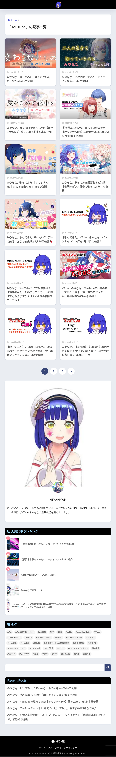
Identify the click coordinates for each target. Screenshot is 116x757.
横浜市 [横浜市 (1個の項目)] (45, 654)
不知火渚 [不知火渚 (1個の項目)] (95, 648)
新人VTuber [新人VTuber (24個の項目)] (24, 654)
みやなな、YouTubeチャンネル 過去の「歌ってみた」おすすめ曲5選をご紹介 (52, 708)
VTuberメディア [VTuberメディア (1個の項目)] (14, 637)
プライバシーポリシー (66, 748)
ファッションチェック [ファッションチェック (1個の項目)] (16, 648)
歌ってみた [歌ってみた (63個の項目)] (65, 654)
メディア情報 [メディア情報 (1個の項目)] (34, 648)
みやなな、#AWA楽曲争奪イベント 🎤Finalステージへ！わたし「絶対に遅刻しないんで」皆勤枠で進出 (56, 717)
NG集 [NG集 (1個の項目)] (60, 632)
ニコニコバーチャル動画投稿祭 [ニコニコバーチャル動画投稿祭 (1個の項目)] (56, 643)
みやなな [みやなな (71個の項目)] (58, 637)
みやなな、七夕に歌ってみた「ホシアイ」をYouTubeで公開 (42, 695)
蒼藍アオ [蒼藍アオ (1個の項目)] (86, 654)
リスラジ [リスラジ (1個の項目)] (60, 648)
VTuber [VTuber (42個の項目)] (97, 632)
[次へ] (71, 371)
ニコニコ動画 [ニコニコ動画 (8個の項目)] (78, 643)
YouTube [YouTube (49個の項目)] (28, 637)
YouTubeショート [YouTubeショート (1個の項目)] (43, 637)
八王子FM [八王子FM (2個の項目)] (11, 654)
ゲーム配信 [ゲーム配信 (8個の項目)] (24, 643)
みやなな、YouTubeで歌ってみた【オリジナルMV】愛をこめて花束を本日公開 (52, 701)
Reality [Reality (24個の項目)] (69, 632)
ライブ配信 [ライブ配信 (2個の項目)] (48, 648)
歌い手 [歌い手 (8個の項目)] (54, 654)
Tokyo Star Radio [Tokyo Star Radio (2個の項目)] (83, 632)
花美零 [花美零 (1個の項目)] (76, 654)
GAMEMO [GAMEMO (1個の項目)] (42, 632)
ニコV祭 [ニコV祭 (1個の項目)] (36, 643)
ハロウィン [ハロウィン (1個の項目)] (92, 643)
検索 (108, 667)
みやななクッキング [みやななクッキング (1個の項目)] (74, 637)
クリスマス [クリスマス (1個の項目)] (90, 637)
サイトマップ (45, 748)
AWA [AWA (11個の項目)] (9, 632)
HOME (58, 742)
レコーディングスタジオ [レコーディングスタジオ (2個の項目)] (78, 648)
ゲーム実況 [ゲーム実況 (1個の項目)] (11, 643)
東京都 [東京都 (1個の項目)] (35, 654)
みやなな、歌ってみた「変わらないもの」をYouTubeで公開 (42, 688)
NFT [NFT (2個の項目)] (52, 632)
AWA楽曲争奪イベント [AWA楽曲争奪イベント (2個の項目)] (24, 632)
